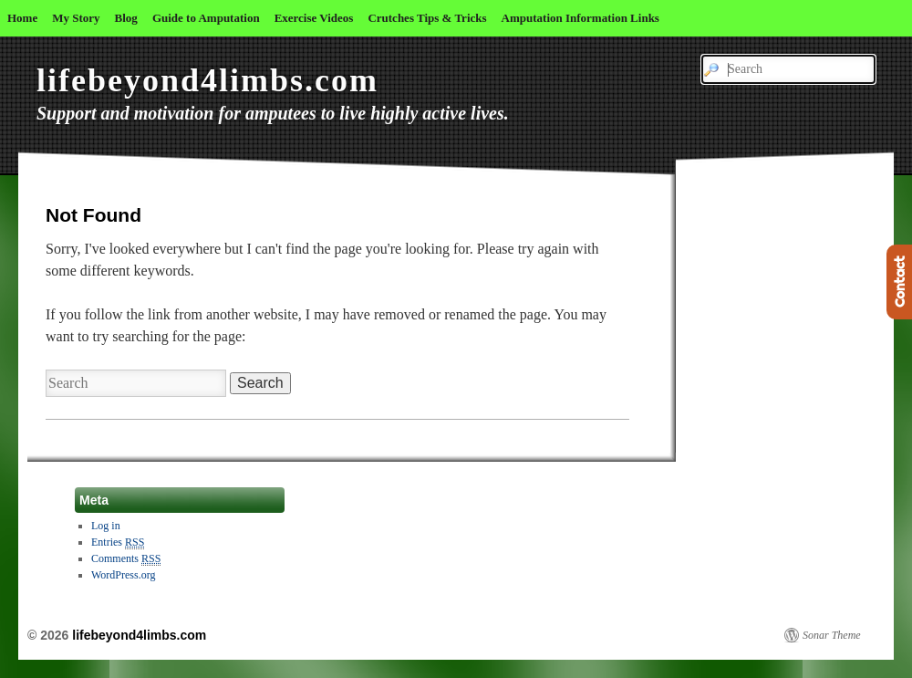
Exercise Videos (314, 18)
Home (22, 18)
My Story (75, 18)
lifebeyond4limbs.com (207, 80)
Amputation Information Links (580, 18)
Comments (126, 559)
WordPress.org (123, 574)
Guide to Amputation (206, 18)
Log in (105, 525)
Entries (117, 542)
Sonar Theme (832, 635)
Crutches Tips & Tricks (427, 18)
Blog (126, 18)
